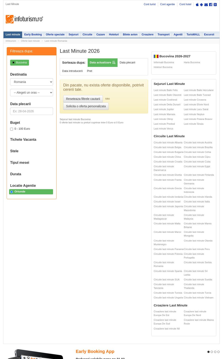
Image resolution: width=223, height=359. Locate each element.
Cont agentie (167, 4)
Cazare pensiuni (167, 303)
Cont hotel (185, 4)
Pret (89, 71)
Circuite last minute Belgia (167, 147)
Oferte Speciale (37, 289)
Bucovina (19, 62)
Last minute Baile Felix (166, 90)
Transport (164, 34)
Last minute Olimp (163, 119)
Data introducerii (72, 71)
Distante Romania (143, 299)
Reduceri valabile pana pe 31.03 (100, 232)
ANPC (137, 303)
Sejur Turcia (115, 317)
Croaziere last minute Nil (167, 328)
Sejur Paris (96, 303)
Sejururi (73, 34)
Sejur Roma (115, 295)
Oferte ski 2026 (142, 289)
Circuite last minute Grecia (168, 188)
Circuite (87, 34)
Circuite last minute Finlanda (199, 175)
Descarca (94, 265)
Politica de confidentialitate (17, 342)
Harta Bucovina (192, 62)
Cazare (100, 34)
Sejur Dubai (115, 303)
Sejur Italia (114, 321)
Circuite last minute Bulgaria (168, 152)
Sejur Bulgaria (98, 317)
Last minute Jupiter (164, 109)
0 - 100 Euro (20, 129)
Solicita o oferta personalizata (86, 106)
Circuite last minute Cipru (197, 157)
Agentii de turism (15, 321)
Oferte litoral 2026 (38, 294)
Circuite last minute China (167, 157)
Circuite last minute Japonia (168, 206)
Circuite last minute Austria (198, 142)
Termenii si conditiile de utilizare (20, 351)
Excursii (209, 34)
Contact (22, 337)
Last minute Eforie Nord (196, 104)
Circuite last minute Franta (167, 180)
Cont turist (150, 4)
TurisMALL (193, 34)
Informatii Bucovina (164, 62)
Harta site (8, 337)
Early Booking (33, 34)
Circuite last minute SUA (166, 279)
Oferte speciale (55, 34)
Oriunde (17, 191)
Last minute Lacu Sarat (196, 109)
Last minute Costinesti (165, 99)
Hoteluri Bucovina (163, 67)
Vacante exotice (37, 303)
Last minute (13, 34)
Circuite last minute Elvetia (168, 175)
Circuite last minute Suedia (198, 279)
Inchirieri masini (37, 321)
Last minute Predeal (164, 123)
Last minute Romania (56, 41)
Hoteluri (114, 34)
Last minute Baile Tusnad (197, 95)
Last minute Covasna (195, 99)
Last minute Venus (163, 128)
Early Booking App (95, 225)
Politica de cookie (12, 355)
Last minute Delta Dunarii (167, 104)
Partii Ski (163, 294)
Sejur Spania (97, 321)
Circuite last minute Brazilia (198, 147)
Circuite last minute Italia (197, 201)
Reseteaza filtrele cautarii (83, 99)
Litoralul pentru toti (38, 308)
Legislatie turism (167, 299)
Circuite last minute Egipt (197, 166)
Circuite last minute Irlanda (198, 196)
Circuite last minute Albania (168, 142)
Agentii (178, 34)
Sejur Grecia (115, 308)
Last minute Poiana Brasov (198, 119)
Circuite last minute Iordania (168, 196)
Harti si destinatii (142, 294)
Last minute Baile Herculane (199, 90)
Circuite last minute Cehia (197, 152)
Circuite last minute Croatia (168, 161)
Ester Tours (195, 294)
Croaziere (148, 34)
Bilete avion (130, 34)
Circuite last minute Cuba (197, 161)
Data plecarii (127, 62)
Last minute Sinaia (194, 123)
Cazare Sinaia (67, 307)
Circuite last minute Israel (167, 201)
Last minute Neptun (194, 114)
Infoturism (24, 19)
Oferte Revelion (37, 299)
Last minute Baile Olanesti (167, 95)
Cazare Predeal (68, 312)
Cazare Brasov (67, 317)
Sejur (8, 299)
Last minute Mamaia (164, 114)
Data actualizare (100, 62)
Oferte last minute (30, 41)
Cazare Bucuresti (69, 321)
